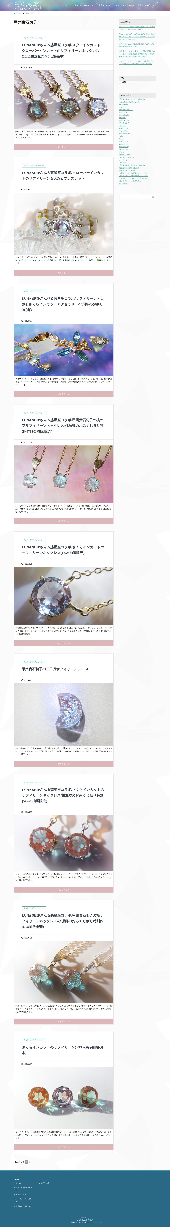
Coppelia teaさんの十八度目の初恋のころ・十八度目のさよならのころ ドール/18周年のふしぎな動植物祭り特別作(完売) (137, 36)
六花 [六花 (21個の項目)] (121, 136)
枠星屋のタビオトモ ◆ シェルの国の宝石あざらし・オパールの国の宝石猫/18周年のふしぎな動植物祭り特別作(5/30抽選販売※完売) (137, 53)
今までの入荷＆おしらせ (85, 5)
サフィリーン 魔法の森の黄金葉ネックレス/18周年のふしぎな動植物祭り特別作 (137, 28)
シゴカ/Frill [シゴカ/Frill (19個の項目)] (123, 131)
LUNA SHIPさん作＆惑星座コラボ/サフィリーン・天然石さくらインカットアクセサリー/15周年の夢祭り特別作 (63, 304)
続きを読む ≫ (64, 147)
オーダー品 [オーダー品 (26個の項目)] (123, 160)
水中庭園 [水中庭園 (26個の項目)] (122, 126)
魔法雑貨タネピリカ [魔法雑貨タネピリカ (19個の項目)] (126, 133)
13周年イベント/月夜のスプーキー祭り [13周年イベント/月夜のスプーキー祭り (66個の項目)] (133, 178)
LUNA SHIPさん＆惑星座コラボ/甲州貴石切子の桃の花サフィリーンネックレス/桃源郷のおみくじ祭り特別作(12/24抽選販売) (63, 425)
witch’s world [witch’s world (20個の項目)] (123, 128)
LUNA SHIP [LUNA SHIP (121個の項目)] (123, 104)
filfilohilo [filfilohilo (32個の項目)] (122, 118)
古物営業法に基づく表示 (85, 1220)
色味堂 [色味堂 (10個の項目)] (121, 152)
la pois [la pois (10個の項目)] (121, 139)
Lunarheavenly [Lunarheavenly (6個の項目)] (124, 147)
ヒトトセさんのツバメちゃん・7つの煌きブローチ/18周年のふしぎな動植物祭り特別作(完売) (137, 62)
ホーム (68, 5)
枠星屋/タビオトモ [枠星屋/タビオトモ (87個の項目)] (126, 110)
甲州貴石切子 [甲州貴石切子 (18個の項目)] (124, 123)
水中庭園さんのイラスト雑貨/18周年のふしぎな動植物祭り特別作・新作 (136, 45)
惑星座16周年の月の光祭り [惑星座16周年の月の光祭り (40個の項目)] (129, 168)
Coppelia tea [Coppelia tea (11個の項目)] (123, 149)
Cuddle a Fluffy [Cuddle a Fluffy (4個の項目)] (124, 155)
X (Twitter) (43, 1183)
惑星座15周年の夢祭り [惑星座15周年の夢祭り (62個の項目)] (127, 170)
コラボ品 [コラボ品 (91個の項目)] (122, 162)
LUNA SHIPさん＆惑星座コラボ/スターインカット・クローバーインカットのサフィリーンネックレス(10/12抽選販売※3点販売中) (63, 50)
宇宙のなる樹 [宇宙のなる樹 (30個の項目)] (124, 120)
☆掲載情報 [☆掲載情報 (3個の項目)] (123, 184)
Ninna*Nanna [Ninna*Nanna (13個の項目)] (123, 141)
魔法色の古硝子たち (145, 5)
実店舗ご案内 (104, 5)
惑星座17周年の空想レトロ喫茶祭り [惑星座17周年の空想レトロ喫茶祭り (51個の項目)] (132, 165)
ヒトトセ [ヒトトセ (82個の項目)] (122, 107)
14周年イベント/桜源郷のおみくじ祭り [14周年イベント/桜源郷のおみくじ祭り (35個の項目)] (133, 173)
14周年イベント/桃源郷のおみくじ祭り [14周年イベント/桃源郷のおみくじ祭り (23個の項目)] (133, 176)
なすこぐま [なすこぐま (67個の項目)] (123, 112)
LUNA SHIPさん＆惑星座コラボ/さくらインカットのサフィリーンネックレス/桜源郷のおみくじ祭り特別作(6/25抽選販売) (63, 795)
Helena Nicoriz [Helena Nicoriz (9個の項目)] (124, 144)
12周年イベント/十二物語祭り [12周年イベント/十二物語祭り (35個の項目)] (130, 181)
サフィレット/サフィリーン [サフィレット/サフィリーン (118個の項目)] (129, 102)
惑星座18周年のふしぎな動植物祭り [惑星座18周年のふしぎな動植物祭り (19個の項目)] (132, 99)
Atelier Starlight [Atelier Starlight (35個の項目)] (124, 115)
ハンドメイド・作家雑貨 (123, 5)
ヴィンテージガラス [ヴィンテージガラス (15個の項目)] (126, 157)
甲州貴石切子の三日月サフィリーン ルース (59, 669)
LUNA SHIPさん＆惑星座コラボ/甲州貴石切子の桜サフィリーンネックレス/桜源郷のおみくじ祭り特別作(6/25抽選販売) (63, 921)
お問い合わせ (85, 1218)
